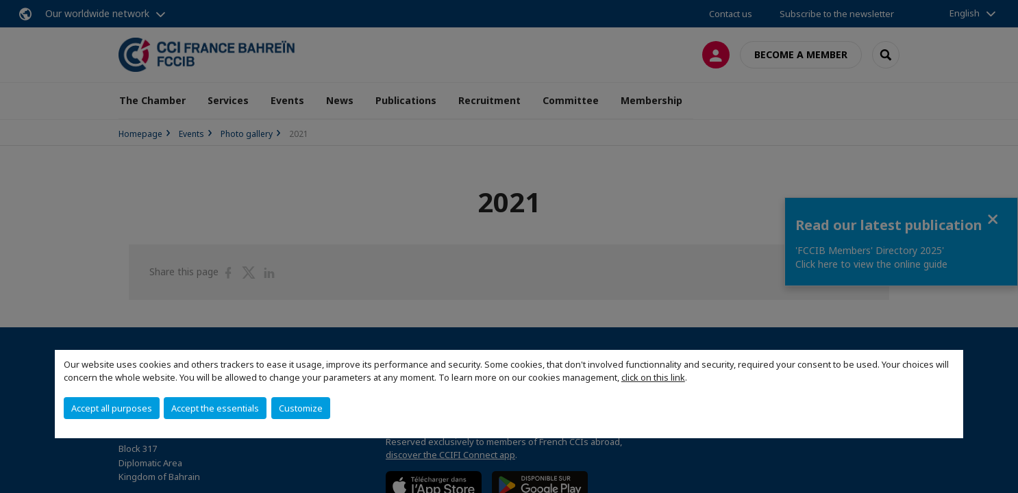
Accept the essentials (215, 408)
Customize (301, 408)
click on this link (653, 377)
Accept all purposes (111, 408)
